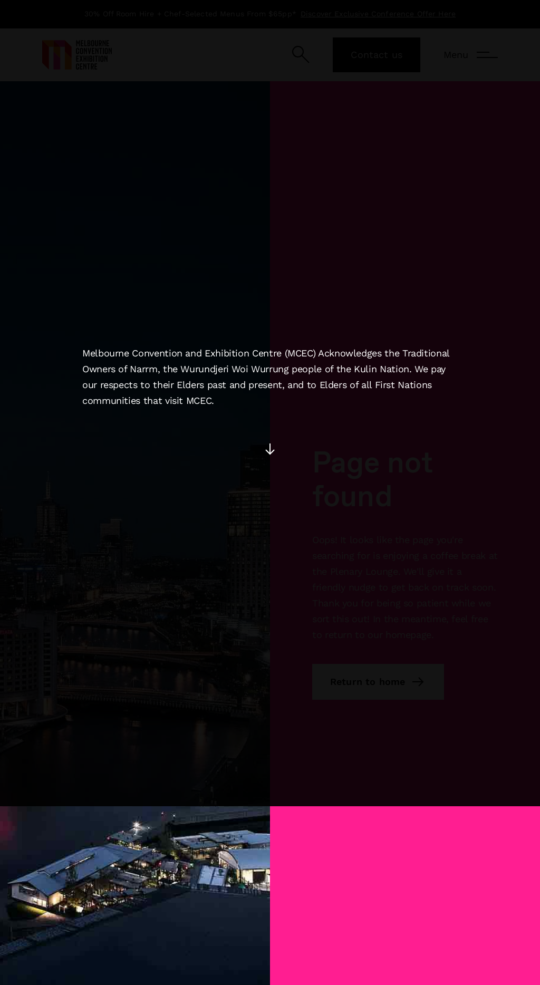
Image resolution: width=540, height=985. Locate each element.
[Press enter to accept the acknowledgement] (270, 405)
